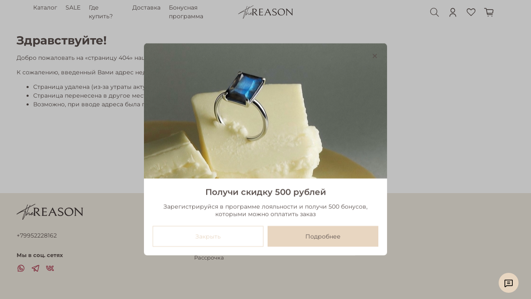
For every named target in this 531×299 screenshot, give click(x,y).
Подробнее (323, 236)
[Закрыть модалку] (375, 56)
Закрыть (208, 236)
